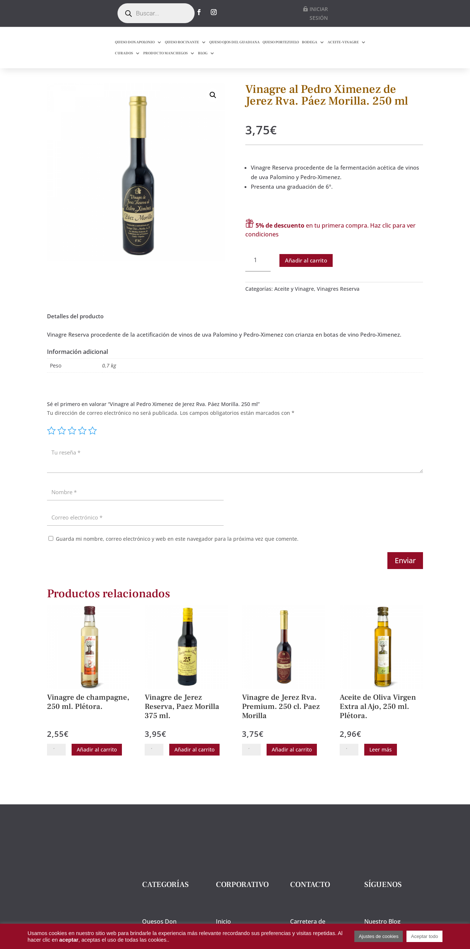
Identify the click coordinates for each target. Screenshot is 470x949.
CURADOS (124, 53)
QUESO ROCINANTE (182, 42)
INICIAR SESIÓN (319, 13)
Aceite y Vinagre (294, 301)
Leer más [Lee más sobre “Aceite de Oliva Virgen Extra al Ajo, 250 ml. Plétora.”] (380, 762)
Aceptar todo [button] (424, 936)
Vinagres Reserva (338, 301)
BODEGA (309, 42)
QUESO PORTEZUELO (281, 42)
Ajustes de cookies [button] (378, 936)
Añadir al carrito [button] (97, 762)
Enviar (405, 574)
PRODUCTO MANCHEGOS (165, 53)
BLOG (202, 53)
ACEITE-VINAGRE (343, 42)
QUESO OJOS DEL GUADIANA (234, 42)
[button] (213, 108)
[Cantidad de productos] (258, 273)
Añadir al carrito (306, 273)
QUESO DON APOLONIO (135, 42)
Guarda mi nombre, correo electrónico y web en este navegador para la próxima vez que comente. (177, 551)
